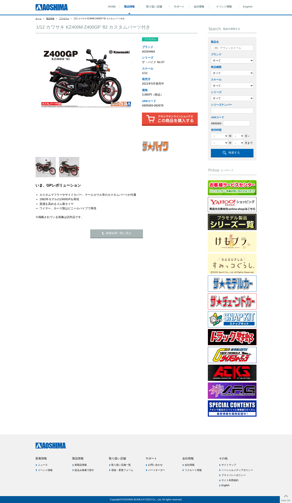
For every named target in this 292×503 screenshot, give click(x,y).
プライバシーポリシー (233, 475)
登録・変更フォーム (122, 470)
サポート (179, 6)
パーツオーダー (156, 470)
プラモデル (64, 18)
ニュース (43, 464)
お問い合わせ (155, 464)
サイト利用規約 (229, 480)
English (247, 6)
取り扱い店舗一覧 (121, 464)
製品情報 (129, 6)
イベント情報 (224, 6)
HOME (112, 6)
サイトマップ (228, 464)
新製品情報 (81, 464)
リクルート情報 (193, 470)
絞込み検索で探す (84, 470)
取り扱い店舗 (154, 6)
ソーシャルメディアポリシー (237, 470)
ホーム (38, 18)
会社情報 (199, 6)
